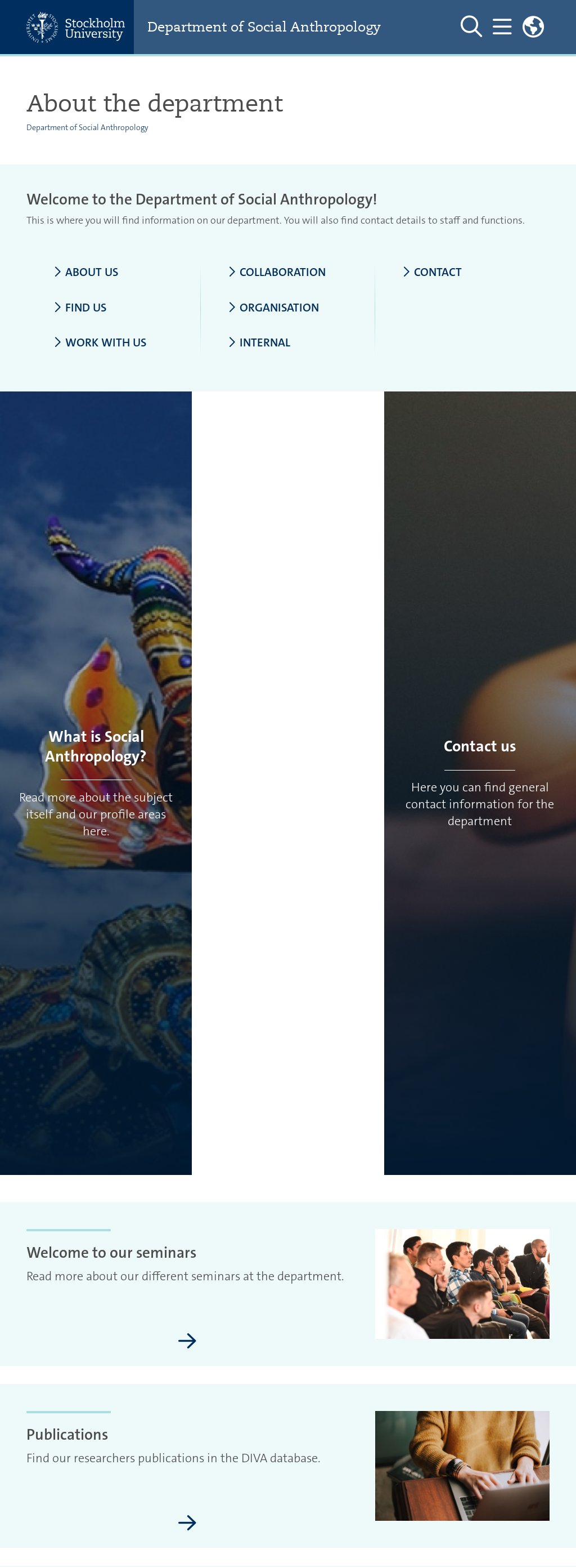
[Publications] (187, 1523)
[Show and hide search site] (471, 27)
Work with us (99, 343)
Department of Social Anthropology (264, 27)
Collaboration (277, 272)
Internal (259, 343)
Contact (432, 272)
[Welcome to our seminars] (187, 1341)
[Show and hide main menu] (502, 27)
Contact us (480, 746)
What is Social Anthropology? (96, 747)
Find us (79, 308)
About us (85, 272)
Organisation (273, 308)
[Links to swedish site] (533, 27)
